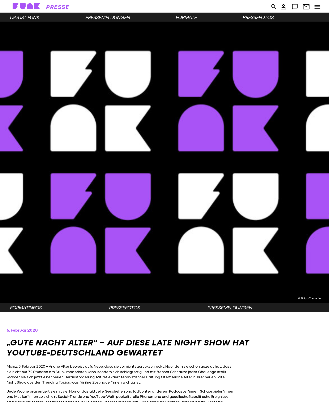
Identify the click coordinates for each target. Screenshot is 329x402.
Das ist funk (24, 17)
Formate (186, 17)
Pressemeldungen (107, 17)
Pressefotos (258, 17)
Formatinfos (26, 307)
